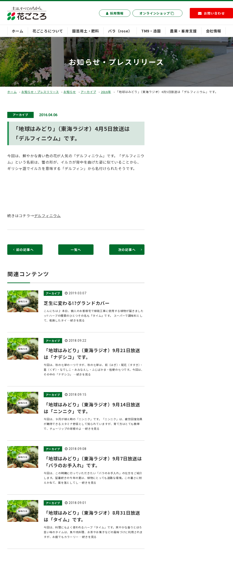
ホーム (17, 31)
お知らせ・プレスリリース (40, 92)
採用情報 (114, 13)
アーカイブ (88, 92)
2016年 (106, 92)
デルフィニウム (47, 215)
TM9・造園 (151, 31)
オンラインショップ (156, 13)
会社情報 (213, 31)
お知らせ (69, 92)
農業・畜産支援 (183, 31)
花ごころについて (48, 31)
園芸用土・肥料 (85, 31)
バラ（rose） (120, 31)
